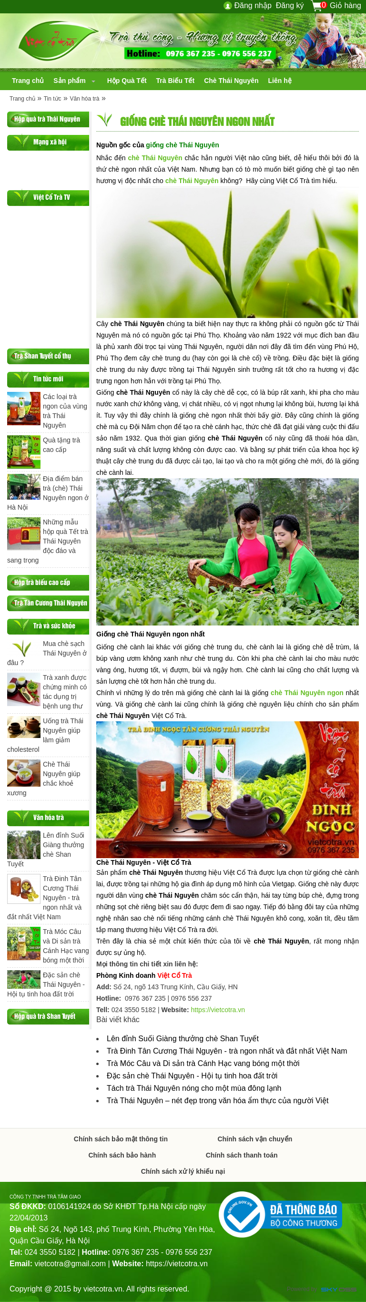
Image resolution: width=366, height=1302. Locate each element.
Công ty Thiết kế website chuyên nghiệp (338, 1290)
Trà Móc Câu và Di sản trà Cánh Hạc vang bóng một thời (203, 1063)
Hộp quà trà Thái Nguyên (47, 118)
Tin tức (52, 98)
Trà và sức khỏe (54, 625)
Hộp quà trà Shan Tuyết (44, 1016)
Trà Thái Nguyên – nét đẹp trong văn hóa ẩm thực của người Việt (217, 1101)
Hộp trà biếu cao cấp (42, 582)
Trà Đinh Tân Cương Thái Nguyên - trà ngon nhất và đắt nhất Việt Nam (227, 1051)
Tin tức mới (48, 378)
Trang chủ (22, 98)
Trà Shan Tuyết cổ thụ (42, 355)
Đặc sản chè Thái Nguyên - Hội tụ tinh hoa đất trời (192, 1076)
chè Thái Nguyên (155, 158)
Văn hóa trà (84, 98)
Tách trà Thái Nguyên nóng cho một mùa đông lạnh (194, 1088)
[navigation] (28, 80)
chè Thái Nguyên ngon (307, 693)
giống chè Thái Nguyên (182, 145)
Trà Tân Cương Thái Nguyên (50, 602)
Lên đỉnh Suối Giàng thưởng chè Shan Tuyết (183, 1039)
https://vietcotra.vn (218, 1010)
